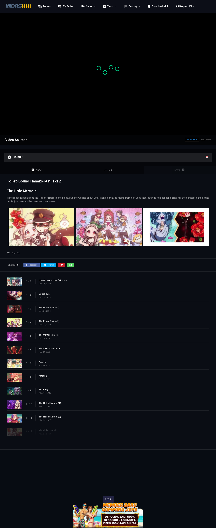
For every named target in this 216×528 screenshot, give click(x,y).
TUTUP (108, 499)
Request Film (184, 6)
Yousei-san (44, 294)
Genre (86, 6)
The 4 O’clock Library (49, 348)
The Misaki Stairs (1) (49, 307)
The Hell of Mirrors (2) (50, 416)
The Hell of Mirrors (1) (50, 403)
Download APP (157, 6)
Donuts (42, 362)
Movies (44, 6)
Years (108, 6)
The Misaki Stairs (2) (49, 321)
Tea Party (43, 389)
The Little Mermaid (48, 430)
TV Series (65, 6)
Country (130, 6)
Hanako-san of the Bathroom (53, 280)
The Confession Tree (49, 334)
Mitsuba (43, 375)
